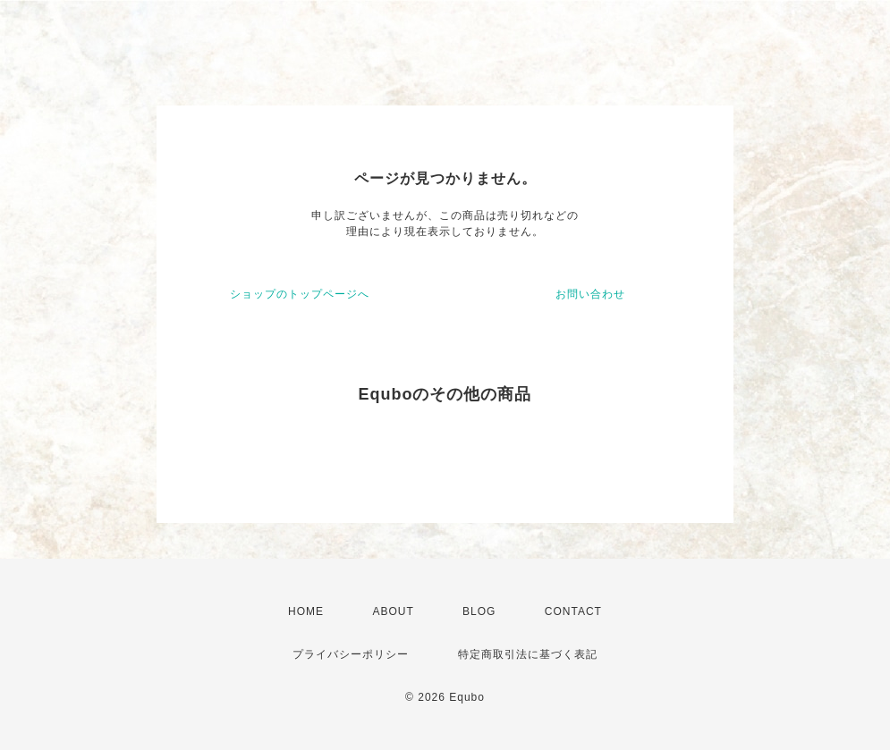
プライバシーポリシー (350, 654)
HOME (306, 611)
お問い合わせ (590, 294)
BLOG (479, 611)
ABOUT (392, 611)
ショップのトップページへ (299, 294)
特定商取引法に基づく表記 (528, 654)
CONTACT (573, 611)
